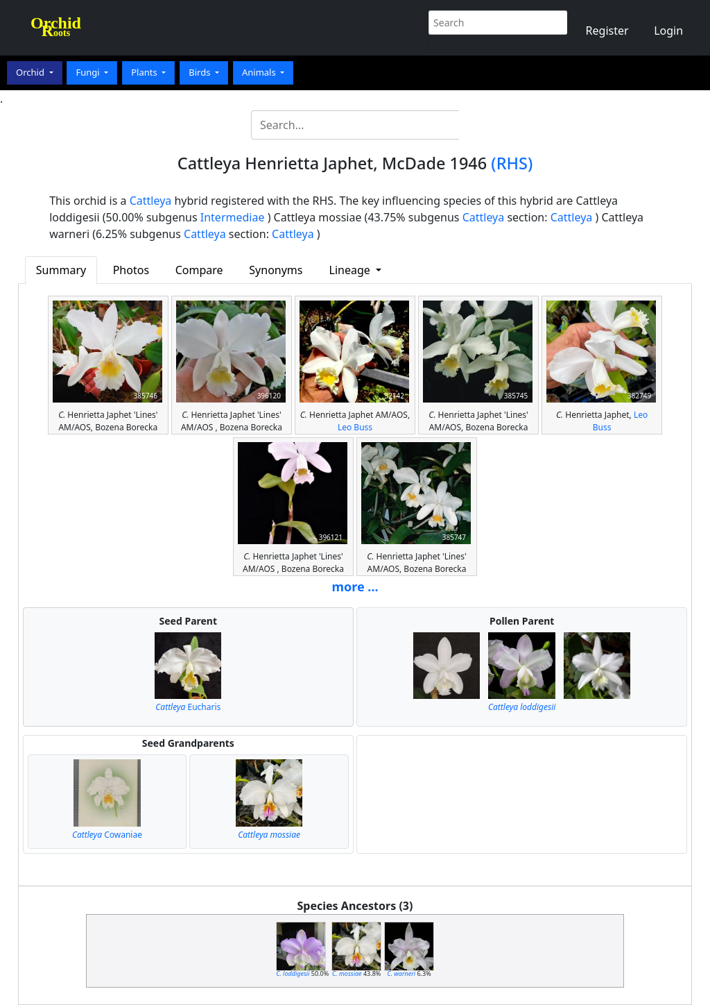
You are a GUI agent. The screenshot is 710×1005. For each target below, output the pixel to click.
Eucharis (187, 707)
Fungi (89, 72)
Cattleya (151, 200)
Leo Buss (355, 427)
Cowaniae (107, 835)
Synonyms (275, 270)
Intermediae (232, 217)
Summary (61, 270)
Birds (201, 72)
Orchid (31, 72)
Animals (260, 72)
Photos (131, 270)
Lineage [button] (351, 270)
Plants (145, 72)
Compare (199, 270)
